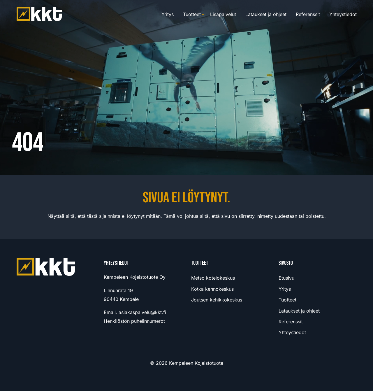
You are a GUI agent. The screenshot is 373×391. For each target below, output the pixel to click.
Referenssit (308, 14)
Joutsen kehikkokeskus (216, 300)
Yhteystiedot (343, 14)
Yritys (167, 14)
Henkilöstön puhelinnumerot (134, 321)
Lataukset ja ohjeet (265, 14)
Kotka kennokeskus (212, 289)
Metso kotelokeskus (213, 278)
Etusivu (286, 278)
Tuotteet (192, 14)
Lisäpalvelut (223, 14)
